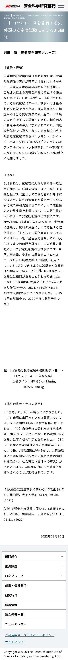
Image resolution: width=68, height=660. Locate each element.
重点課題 (11, 566)
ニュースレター (15, 624)
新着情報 (11, 605)
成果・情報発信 (16, 585)
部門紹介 (11, 556)
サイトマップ (14, 641)
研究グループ (14, 576)
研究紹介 (11, 595)
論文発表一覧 (14, 614)
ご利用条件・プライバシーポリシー (29, 635)
